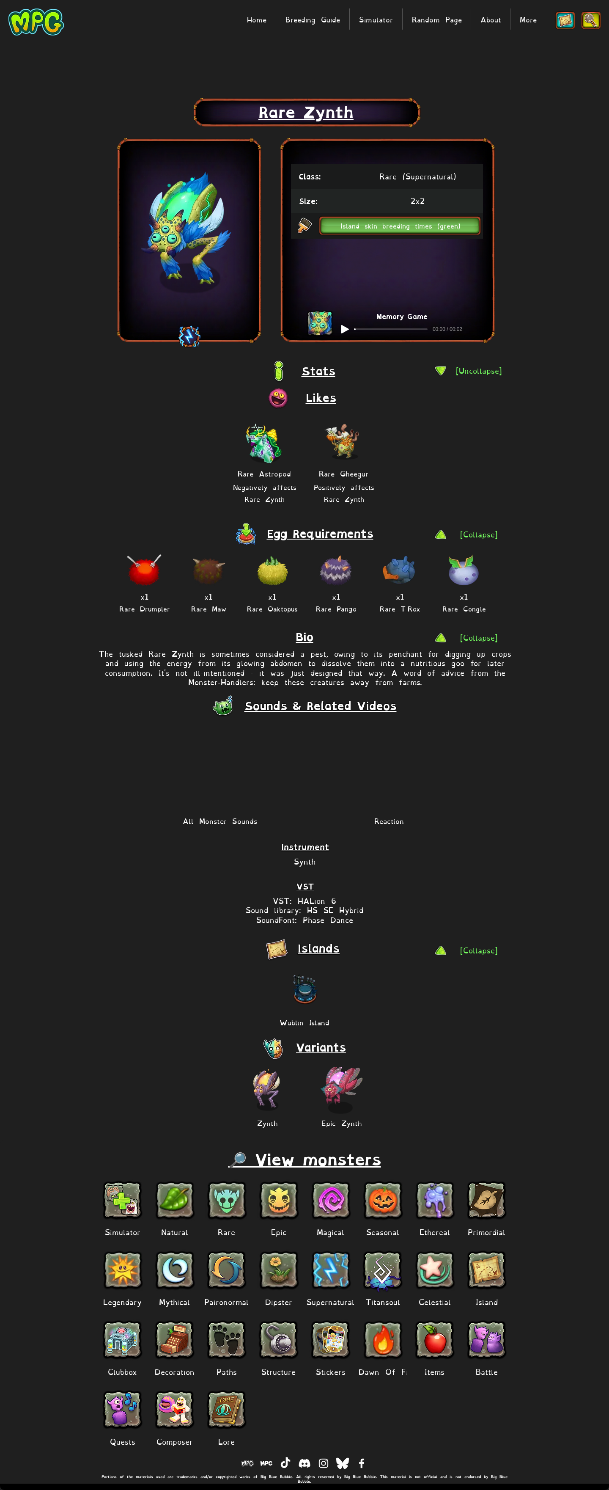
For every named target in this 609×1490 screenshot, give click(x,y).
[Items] (434, 1371)
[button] (400, 226)
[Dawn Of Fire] (387, 1371)
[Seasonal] (382, 1231)
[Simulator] (122, 1231)
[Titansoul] (382, 1301)
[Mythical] (174, 1301)
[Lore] (226, 1441)
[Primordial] (486, 1231)
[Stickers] (330, 1371)
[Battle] (486, 1371)
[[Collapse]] (479, 534)
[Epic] (278, 1231)
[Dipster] (278, 1301)
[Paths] (226, 1371)
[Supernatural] (330, 1301)
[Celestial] (434, 1301)
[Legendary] (122, 1301)
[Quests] (122, 1441)
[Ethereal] (434, 1231)
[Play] (345, 329)
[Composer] (174, 1441)
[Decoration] (174, 1371)
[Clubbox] (122, 1371)
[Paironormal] (226, 1301)
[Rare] (226, 1231)
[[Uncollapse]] (479, 370)
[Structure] (278, 1371)
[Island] (486, 1301)
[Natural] (174, 1231)
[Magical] (330, 1231)
